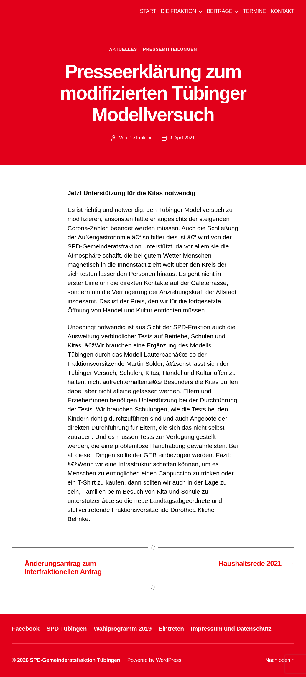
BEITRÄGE (219, 11)
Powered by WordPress (154, 660)
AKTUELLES (123, 49)
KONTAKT (282, 11)
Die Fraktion (140, 137)
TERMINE (254, 11)
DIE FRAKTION (178, 11)
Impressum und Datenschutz (231, 628)
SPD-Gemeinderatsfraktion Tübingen (75, 660)
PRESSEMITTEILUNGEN (170, 49)
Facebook (25, 628)
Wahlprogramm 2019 (123, 628)
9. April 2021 (182, 137)
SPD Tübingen (66, 628)
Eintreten (171, 628)
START (148, 11)
